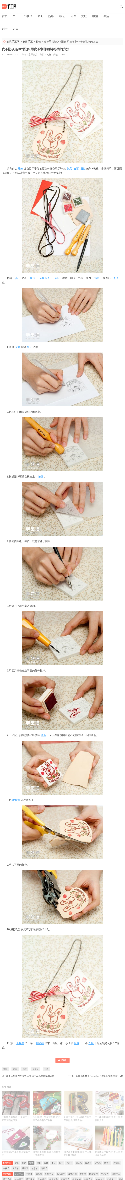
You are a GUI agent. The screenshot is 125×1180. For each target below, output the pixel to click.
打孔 (116, 278)
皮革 (76, 168)
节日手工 (27, 42)
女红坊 (83, 1174)
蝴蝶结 (40, 1043)
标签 (76, 1043)
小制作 (27, 16)
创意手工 (116, 1174)
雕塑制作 (93, 1174)
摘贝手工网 (12, 42)
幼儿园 (39, 1174)
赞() (62, 1060)
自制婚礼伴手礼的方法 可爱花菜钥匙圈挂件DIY (99, 1076)
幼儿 (39, 16)
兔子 (29, 347)
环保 (71, 16)
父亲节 (98, 1163)
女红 (82, 16)
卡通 (17, 347)
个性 (91, 1043)
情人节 (79, 1163)
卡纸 (56, 278)
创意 (114, 16)
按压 (40, 476)
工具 (15, 278)
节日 (15, 16)
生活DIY (105, 1174)
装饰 (46, 1163)
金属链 (20, 1043)
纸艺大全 (61, 1174)
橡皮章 (16, 800)
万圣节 (44, 1169)
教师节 (117, 1163)
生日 (53, 1163)
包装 (39, 1163)
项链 (83, 168)
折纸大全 (49, 1174)
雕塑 (93, 16)
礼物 (38, 42)
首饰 (5, 1069)
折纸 (50, 16)
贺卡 (17, 1163)
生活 (103, 16)
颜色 (43, 735)
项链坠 (35, 1069)
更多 (4, 29)
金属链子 (44, 278)
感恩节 (34, 1169)
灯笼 (24, 1163)
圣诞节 (69, 1163)
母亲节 (88, 1163)
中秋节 (6, 1169)
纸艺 (61, 16)
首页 (4, 16)
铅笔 (96, 278)
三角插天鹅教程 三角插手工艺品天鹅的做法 (32, 1076)
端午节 (107, 1163)
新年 (61, 1163)
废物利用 (72, 1174)
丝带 (32, 278)
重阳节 (25, 1169)
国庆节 (15, 1169)
